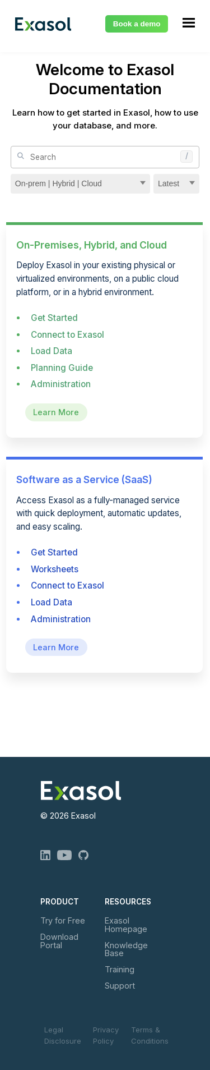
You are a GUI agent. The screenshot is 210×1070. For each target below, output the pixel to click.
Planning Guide (62, 367)
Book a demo (137, 24)
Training (119, 969)
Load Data (51, 351)
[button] (189, 153)
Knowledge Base (126, 949)
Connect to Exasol (67, 334)
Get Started (54, 318)
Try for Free (62, 920)
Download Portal (59, 940)
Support (120, 985)
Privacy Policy (106, 1035)
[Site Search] (105, 157)
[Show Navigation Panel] (188, 22)
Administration (61, 384)
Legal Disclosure (62, 1035)
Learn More (56, 412)
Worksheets (54, 569)
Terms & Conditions (150, 1035)
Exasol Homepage (126, 924)
